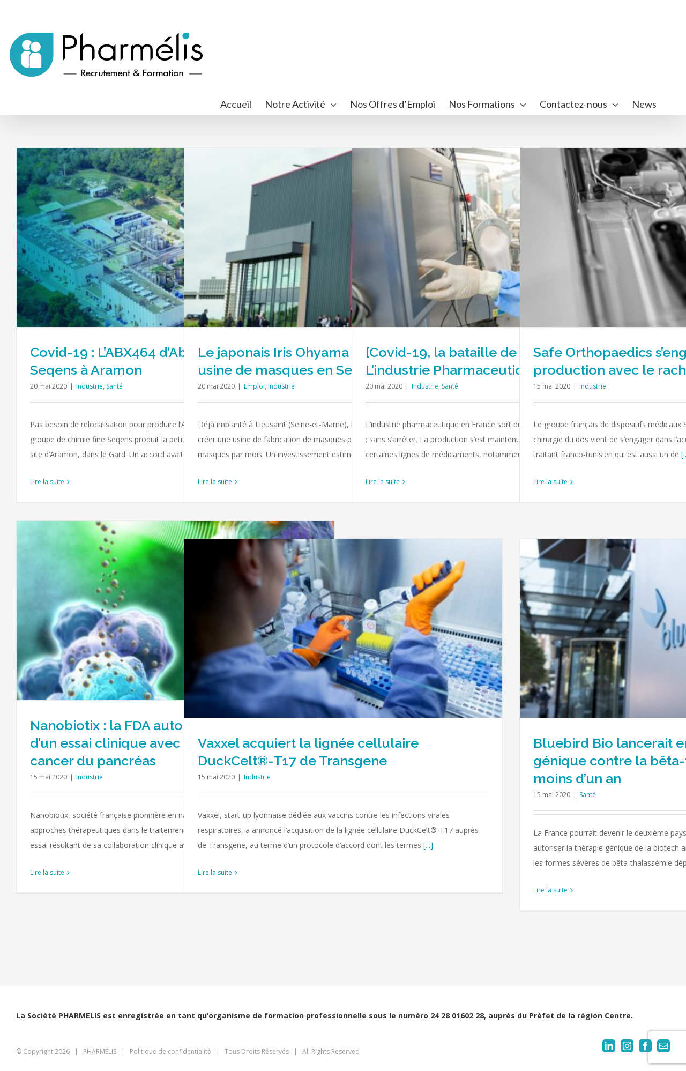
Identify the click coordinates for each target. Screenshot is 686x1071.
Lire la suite (47, 481)
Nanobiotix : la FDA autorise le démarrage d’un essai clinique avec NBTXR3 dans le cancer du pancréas (163, 743)
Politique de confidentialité (170, 1051)
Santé (114, 386)
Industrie (89, 386)
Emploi (254, 386)
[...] (428, 845)
